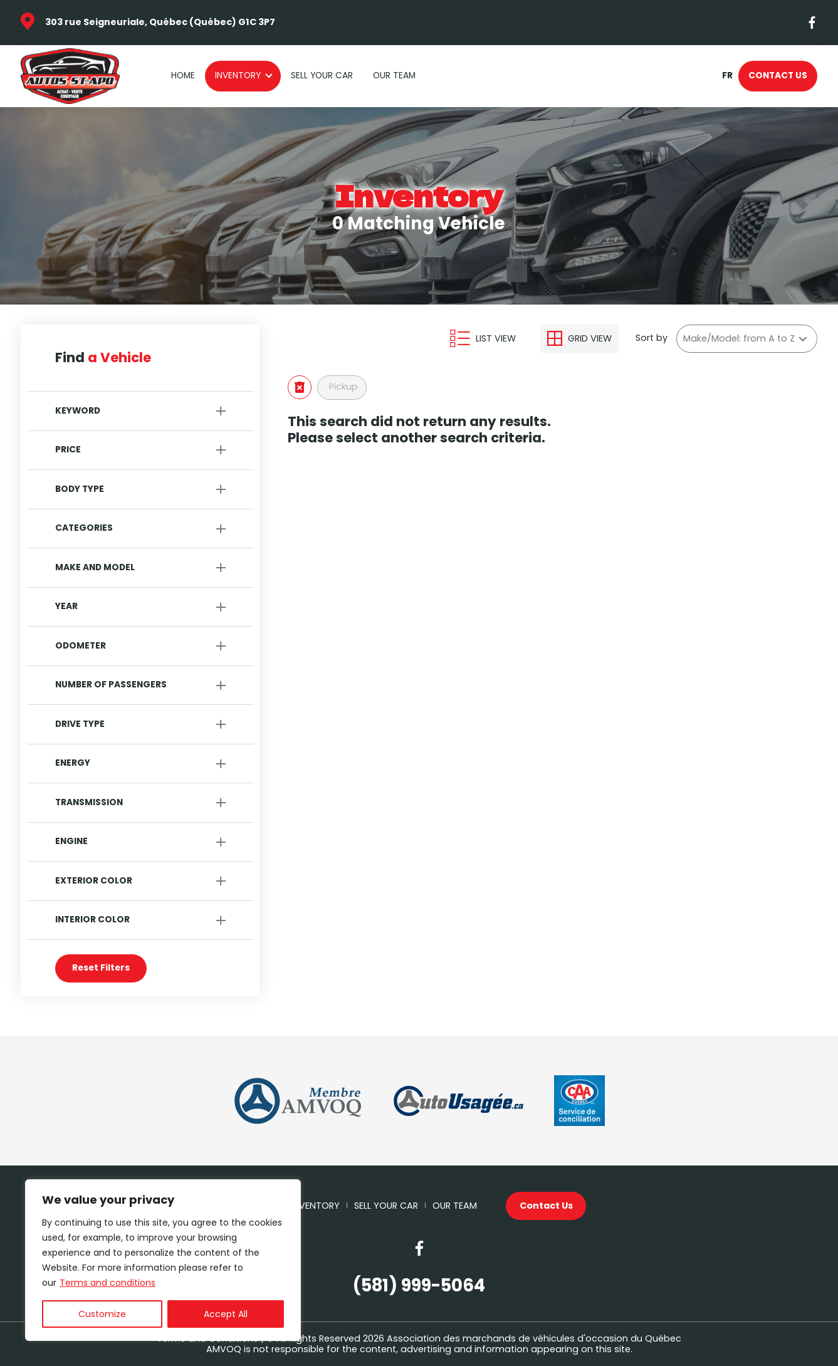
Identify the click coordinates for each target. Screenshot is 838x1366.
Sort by (652, 338)
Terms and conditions (107, 1282)
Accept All (226, 1314)
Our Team (394, 75)
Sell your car (322, 75)
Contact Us (777, 75)
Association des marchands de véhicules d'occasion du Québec (534, 1338)
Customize (102, 1314)
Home (183, 75)
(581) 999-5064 (419, 1285)
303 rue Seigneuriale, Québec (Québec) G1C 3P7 (160, 22)
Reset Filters (101, 968)
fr (727, 76)
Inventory (238, 75)
